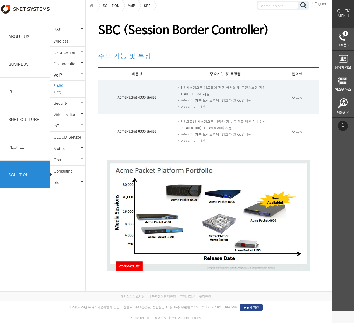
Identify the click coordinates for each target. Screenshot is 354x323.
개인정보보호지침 (132, 296)
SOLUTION (18, 174)
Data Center (64, 52)
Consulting (63, 171)
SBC (60, 85)
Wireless (61, 41)
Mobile (59, 148)
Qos (57, 159)
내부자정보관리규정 (162, 296)
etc (56, 182)
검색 (304, 5)
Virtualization (65, 114)
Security (61, 103)
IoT (56, 125)
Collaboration (65, 63)
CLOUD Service (67, 137)
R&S (57, 29)
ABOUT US (19, 36)
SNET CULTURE (23, 119)
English (320, 3)
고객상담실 (187, 296)
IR (10, 91)
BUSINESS (18, 64)
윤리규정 (205, 296)
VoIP (58, 75)
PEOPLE (16, 147)
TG (59, 92)
